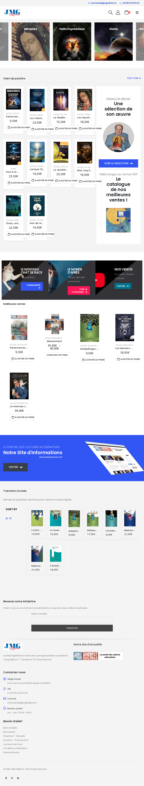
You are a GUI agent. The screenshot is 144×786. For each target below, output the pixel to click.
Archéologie (43, 115)
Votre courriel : (39, 613)
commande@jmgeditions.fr (102, 3)
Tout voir (134, 78)
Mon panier (9, 731)
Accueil (9, 113)
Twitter (12, 778)
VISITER (123, 286)
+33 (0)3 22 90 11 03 (129, 3)
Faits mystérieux (68, 167)
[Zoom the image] (118, 210)
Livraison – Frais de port (15, 740)
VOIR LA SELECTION (118, 163)
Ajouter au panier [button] (20, 127)
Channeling (42, 166)
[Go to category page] (31, 41)
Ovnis (13, 169)
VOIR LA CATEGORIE (79, 290)
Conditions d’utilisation (15, 748)
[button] (110, 12)
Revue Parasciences (54, 338)
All (10, 518)
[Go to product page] (13, 99)
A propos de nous (12, 744)
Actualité (41, 220)
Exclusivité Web (24, 344)
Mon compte (10, 727)
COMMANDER (33, 286)
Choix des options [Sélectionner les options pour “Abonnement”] (57, 355)
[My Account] (118, 12)
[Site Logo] (12, 12)
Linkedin (18, 778)
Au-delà (64, 114)
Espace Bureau (11, 752)
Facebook (6, 778)
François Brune (92, 114)
